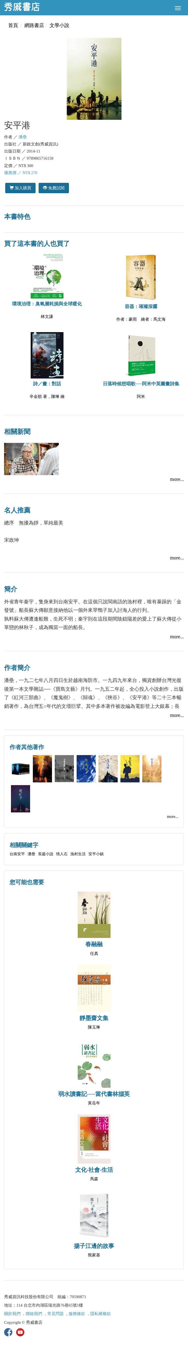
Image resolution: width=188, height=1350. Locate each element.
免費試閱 (54, 188)
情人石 (62, 854)
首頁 (13, 25)
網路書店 (34, 25)
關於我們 (12, 1314)
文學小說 (59, 25)
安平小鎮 (96, 854)
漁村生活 (78, 854)
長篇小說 (45, 854)
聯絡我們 (34, 1314)
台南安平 (17, 854)
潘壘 (23, 137)
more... (177, 479)
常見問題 (55, 1314)
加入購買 (20, 188)
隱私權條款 (100, 1314)
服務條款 (77, 1314)
